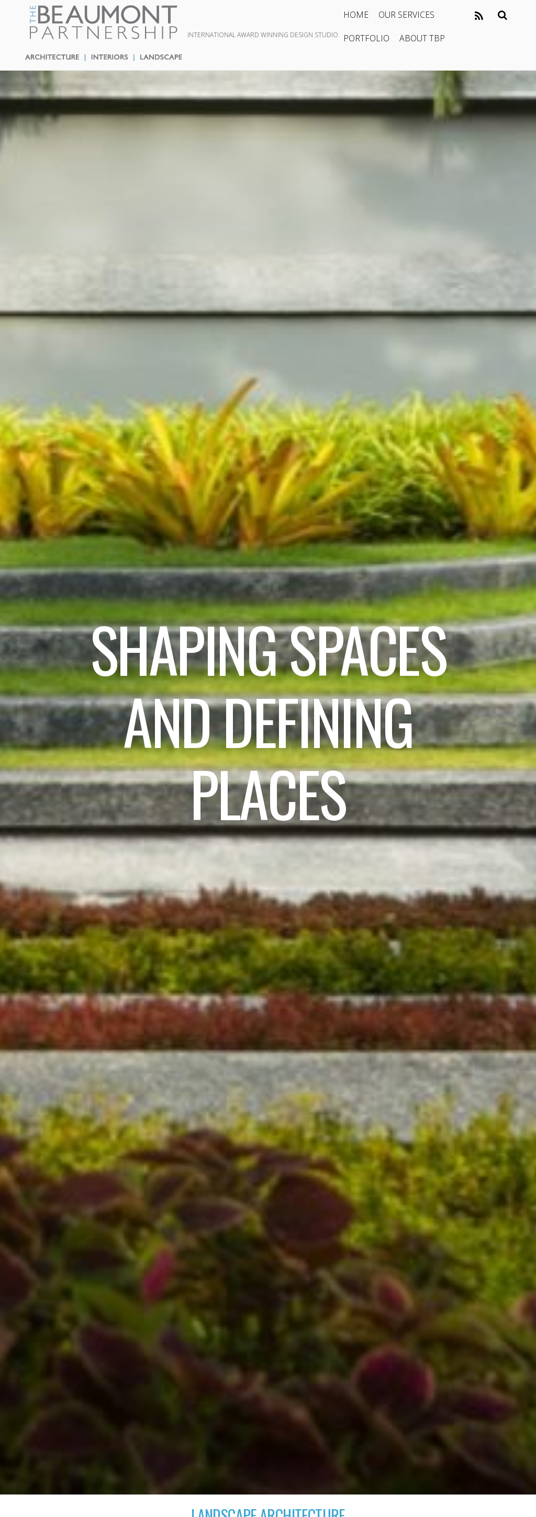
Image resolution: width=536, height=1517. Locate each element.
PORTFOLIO (366, 38)
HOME (355, 14)
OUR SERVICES (406, 14)
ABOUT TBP (422, 38)
